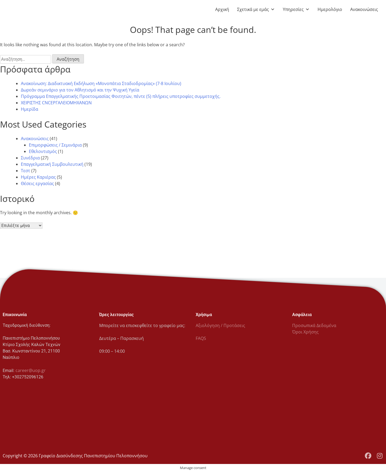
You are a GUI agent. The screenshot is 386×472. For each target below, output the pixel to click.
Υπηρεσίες (296, 9)
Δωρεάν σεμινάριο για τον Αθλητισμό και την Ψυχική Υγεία (80, 90)
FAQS (201, 338)
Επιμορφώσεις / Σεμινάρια (55, 145)
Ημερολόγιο (330, 9)
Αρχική (222, 9)
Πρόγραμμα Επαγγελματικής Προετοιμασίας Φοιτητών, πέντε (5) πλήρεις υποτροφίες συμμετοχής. (121, 96)
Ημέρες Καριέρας (38, 177)
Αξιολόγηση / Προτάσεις (220, 325)
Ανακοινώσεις (364, 9)
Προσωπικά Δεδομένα (314, 325)
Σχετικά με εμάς (256, 9)
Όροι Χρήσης (305, 332)
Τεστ (25, 171)
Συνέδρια (30, 158)
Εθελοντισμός (43, 151)
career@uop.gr (31, 370)
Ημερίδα (29, 109)
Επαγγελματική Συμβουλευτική (52, 164)
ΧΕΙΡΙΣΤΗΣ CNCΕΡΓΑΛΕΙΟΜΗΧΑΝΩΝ (56, 103)
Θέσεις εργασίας (37, 183)
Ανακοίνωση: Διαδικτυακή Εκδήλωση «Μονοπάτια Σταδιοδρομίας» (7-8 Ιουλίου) (101, 83)
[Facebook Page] (368, 455)
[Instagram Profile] (379, 455)
